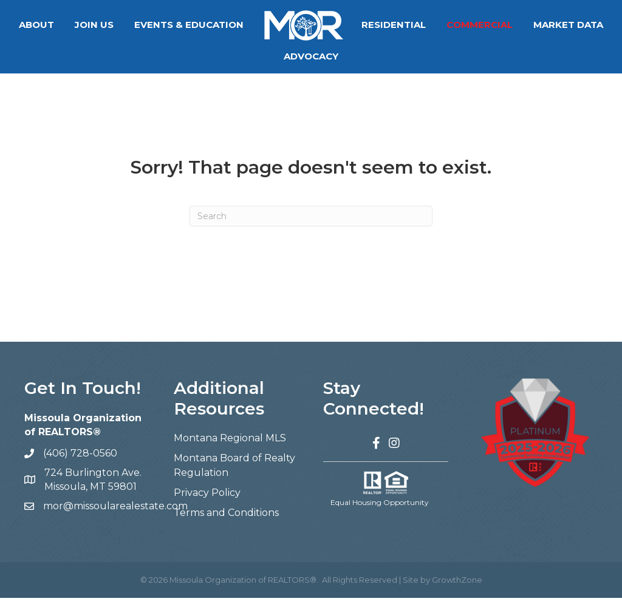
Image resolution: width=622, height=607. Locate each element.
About (82, 24)
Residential (439, 24)
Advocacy (356, 56)
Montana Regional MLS (230, 447)
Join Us (139, 24)
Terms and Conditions (226, 521)
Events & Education (234, 24)
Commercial (525, 24)
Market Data (274, 56)
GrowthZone (457, 589)
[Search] (311, 225)
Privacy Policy (207, 501)
